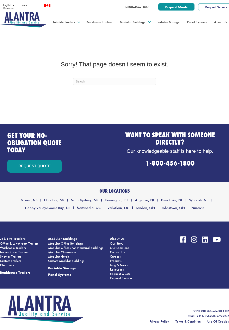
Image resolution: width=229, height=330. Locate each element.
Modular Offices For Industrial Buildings (75, 248)
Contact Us (117, 252)
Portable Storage (168, 22)
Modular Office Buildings (65, 243)
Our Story (117, 243)
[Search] (114, 81)
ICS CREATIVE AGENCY (215, 315)
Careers (115, 256)
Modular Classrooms (62, 252)
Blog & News (119, 265)
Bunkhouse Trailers (99, 22)
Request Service (121, 278)
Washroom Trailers (13, 248)
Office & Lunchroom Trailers (19, 243)
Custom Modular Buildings (66, 261)
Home (23, 5)
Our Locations (119, 248)
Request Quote (120, 274)
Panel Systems (197, 22)
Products (116, 261)
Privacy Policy (159, 321)
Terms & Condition (188, 321)
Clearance (7, 265)
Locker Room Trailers (14, 252)
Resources (8, 8)
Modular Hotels (58, 256)
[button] (14, 5)
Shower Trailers (10, 256)
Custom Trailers (10, 261)
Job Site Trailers (64, 22)
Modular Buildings (132, 22)
